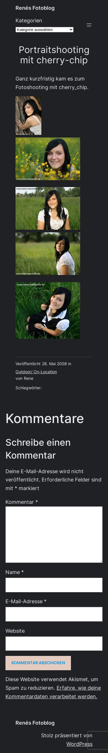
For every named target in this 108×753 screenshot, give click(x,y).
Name (14, 572)
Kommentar (21, 502)
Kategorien (29, 20)
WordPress (79, 744)
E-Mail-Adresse (26, 601)
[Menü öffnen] (89, 24)
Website (15, 631)
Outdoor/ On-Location (36, 371)
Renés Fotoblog (35, 8)
